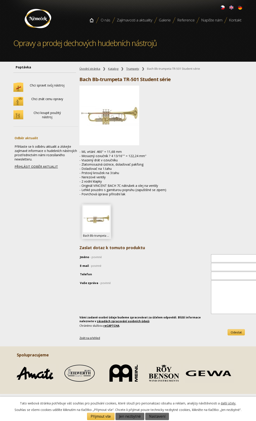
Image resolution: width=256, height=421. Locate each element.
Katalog (113, 68)
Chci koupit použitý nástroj (47, 115)
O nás (105, 20)
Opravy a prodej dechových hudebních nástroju (38, 30)
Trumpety (132, 68)
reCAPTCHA (111, 326)
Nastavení (157, 416)
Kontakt (235, 20)
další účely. (228, 403)
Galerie (165, 20)
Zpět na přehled (89, 338)
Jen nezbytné (130, 416)
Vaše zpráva (95, 283)
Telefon (86, 274)
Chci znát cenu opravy (47, 99)
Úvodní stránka (91, 20)
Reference (186, 20)
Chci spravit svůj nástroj (47, 85)
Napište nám (211, 20)
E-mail (90, 266)
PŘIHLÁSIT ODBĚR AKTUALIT (36, 166)
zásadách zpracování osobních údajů (123, 321)
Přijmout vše (101, 416)
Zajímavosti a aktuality (134, 20)
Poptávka (23, 67)
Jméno (91, 257)
